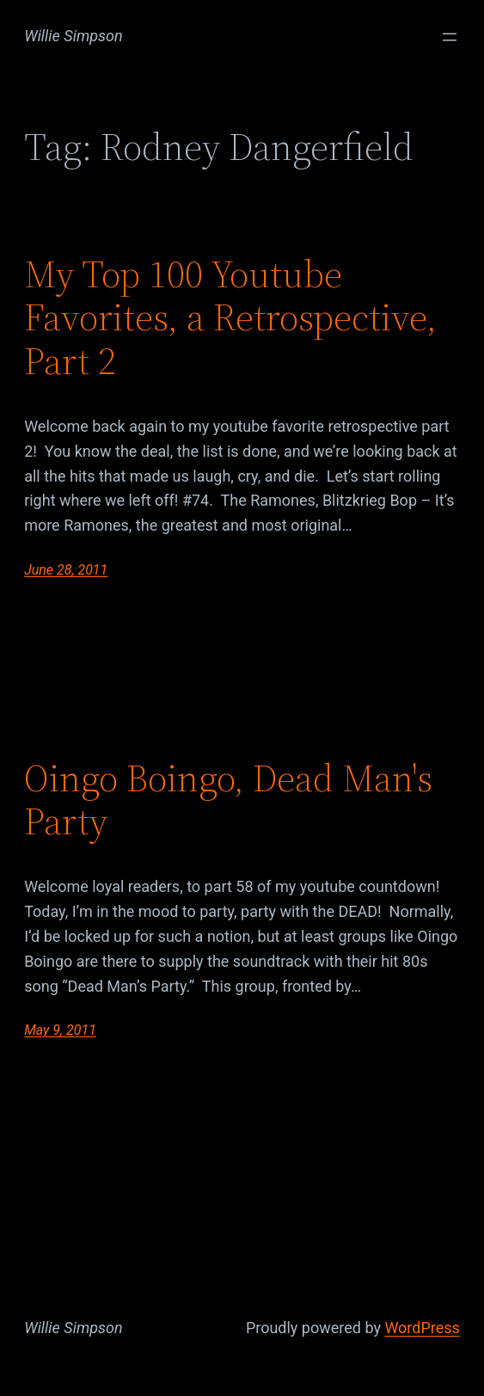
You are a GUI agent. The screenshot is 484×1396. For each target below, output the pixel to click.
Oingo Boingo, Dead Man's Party (228, 800)
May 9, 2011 (60, 1030)
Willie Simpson (73, 36)
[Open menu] (449, 37)
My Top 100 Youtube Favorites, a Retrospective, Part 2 (230, 318)
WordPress (421, 1328)
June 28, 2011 (65, 570)
